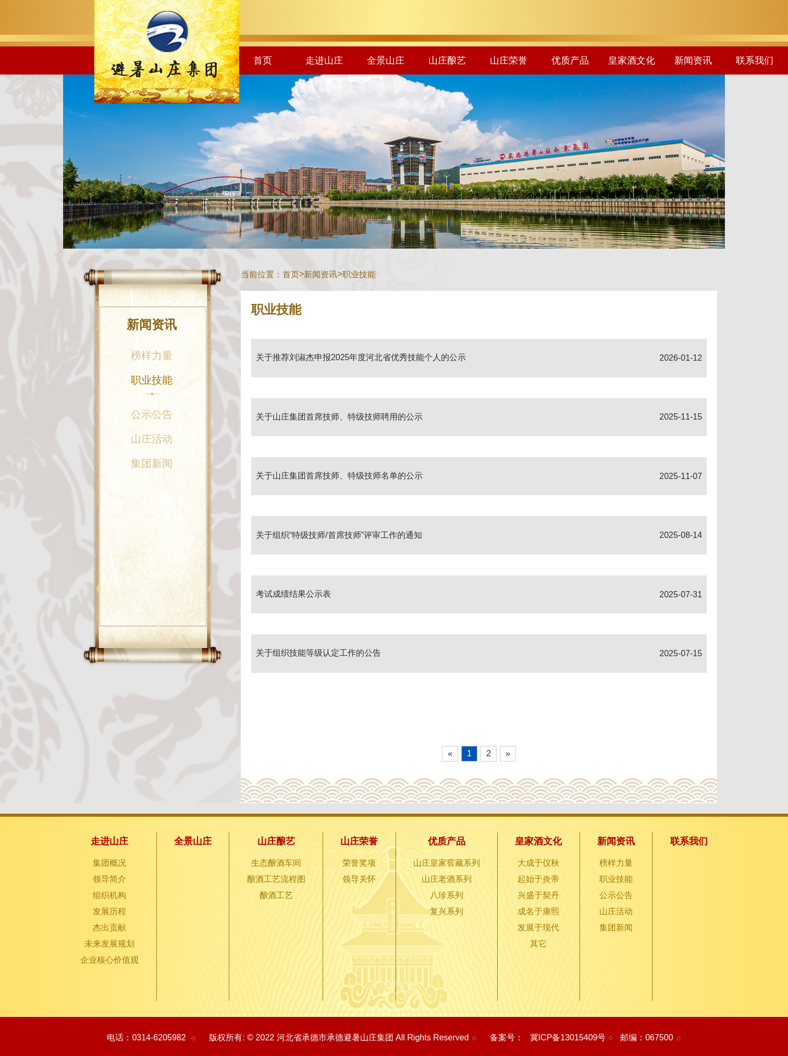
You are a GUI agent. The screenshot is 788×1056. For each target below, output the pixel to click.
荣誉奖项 (359, 862)
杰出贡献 (109, 927)
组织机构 (109, 895)
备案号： (506, 1037)
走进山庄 (324, 60)
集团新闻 (152, 463)
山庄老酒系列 (447, 879)
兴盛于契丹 (538, 895)
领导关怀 (359, 879)
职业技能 (152, 385)
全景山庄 (385, 60)
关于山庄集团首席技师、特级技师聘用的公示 (339, 416)
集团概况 (109, 862)
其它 (538, 943)
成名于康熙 (538, 911)
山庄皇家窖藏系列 (446, 862)
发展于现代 (538, 927)
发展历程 (109, 911)
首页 (262, 60)
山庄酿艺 (447, 60)
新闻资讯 (693, 60)
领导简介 (109, 879)
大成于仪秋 (538, 862)
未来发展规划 (109, 943)
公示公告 (152, 414)
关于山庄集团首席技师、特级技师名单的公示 (339, 475)
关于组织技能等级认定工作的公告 (318, 652)
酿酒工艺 (276, 895)
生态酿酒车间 (276, 862)
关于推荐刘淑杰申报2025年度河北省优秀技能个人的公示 (361, 357)
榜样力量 (152, 355)
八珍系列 (446, 895)
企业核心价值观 (109, 959)
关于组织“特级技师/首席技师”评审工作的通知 (339, 535)
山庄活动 (152, 439)
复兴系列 (446, 911)
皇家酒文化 (631, 60)
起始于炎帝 (538, 879)
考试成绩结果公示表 (293, 594)
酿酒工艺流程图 (276, 879)
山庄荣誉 (508, 60)
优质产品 (570, 60)
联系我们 (754, 60)
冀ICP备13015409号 (568, 1037)
